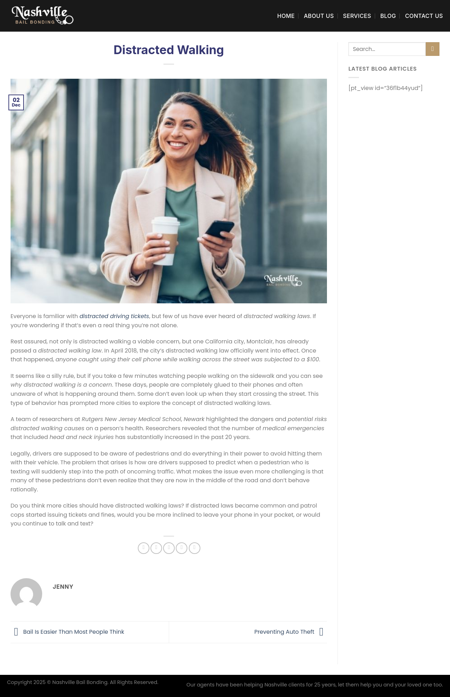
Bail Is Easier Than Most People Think (67, 632)
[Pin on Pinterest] (181, 548)
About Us (319, 15)
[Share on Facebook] (143, 548)
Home (286, 15)
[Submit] (432, 49)
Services (357, 15)
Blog (388, 15)
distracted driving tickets (114, 316)
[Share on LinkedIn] (194, 548)
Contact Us (424, 15)
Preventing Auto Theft (290, 632)
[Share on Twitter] (156, 548)
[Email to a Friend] (169, 548)
